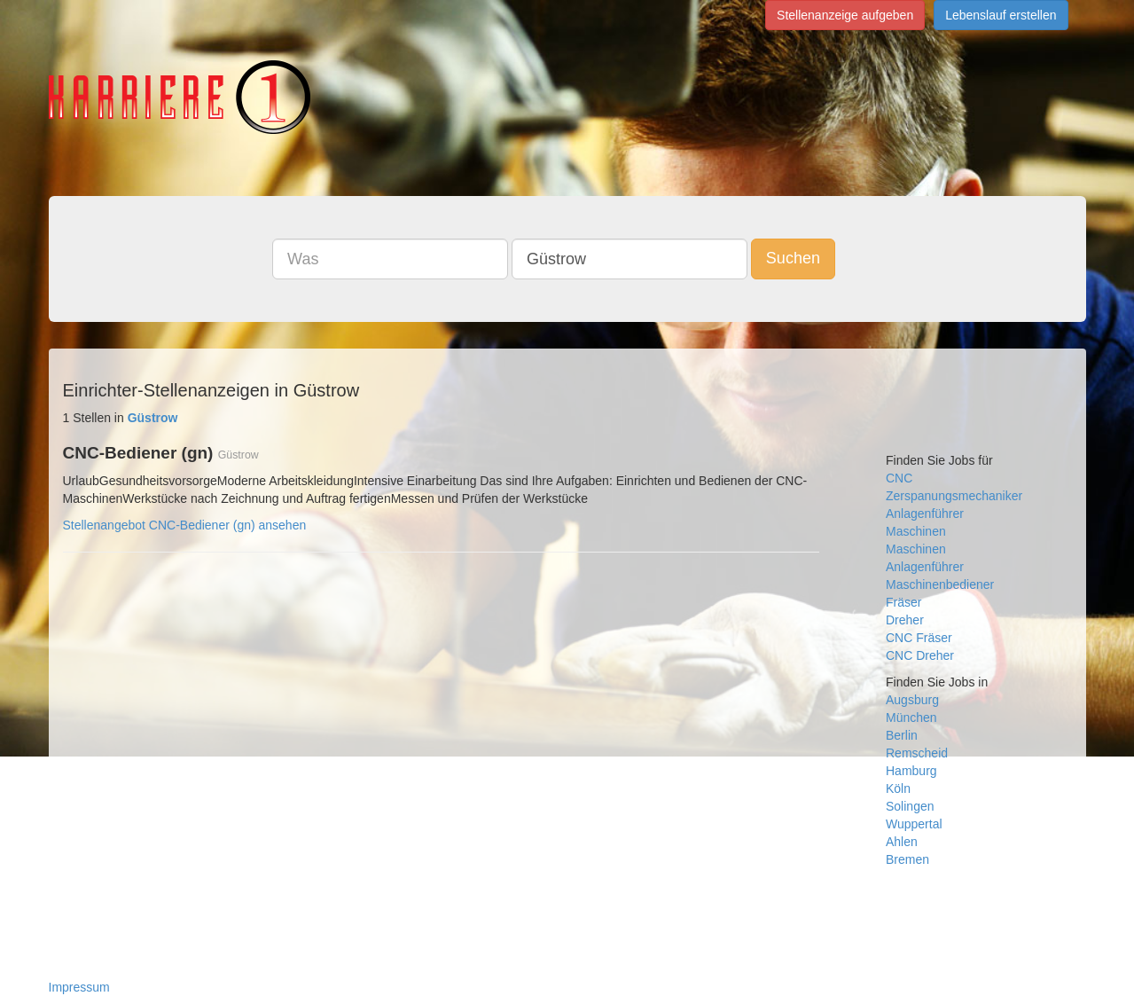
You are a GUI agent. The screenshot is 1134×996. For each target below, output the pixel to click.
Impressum (79, 987)
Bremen (907, 859)
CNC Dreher (920, 655)
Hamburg (911, 771)
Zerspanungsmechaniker (954, 496)
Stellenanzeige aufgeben (845, 15)
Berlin (902, 735)
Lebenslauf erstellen (1000, 15)
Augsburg (912, 700)
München (911, 717)
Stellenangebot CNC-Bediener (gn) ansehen (185, 525)
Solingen (910, 806)
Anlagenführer (925, 513)
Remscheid (917, 753)
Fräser (903, 602)
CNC (899, 478)
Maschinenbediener (940, 584)
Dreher (905, 620)
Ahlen (902, 842)
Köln (898, 788)
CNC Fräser (919, 638)
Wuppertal (914, 824)
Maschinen (916, 531)
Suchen (793, 258)
